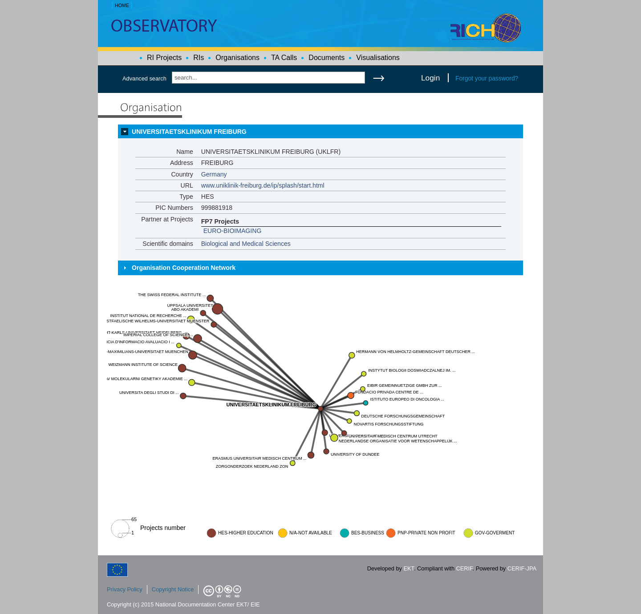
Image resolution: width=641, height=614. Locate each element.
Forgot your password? (486, 78)
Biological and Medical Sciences (246, 243)
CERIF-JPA (521, 568)
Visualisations (378, 57)
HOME (122, 5)
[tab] (320, 131)
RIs (198, 57)
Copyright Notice (173, 589)
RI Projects (164, 57)
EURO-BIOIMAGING (232, 230)
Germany (214, 174)
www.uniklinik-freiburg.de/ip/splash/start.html (263, 185)
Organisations (237, 57)
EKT (409, 568)
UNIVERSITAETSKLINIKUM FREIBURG (189, 131)
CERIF (464, 568)
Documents (326, 57)
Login (430, 77)
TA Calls (284, 57)
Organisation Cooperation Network (183, 267)
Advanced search (144, 78)
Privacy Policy (124, 589)
